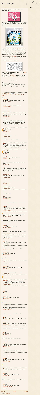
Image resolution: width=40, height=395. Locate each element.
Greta (4, 353)
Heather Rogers (5, 156)
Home (14, 391)
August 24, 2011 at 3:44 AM (6, 136)
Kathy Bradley (5, 280)
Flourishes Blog (14, 76)
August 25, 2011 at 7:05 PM (6, 334)
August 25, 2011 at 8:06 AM (6, 298)
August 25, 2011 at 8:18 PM (6, 346)
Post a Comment (5, 388)
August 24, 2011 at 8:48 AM (6, 177)
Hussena (4, 113)
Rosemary (4, 225)
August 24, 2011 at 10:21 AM (7, 216)
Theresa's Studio (5, 150)
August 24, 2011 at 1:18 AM (6, 116)
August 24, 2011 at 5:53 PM (6, 273)
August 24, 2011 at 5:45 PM (6, 268)
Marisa (4, 230)
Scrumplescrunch (5, 128)
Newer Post (3, 391)
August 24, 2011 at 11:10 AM (7, 227)
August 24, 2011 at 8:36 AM (6, 171)
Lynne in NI (4, 322)
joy (3, 219)
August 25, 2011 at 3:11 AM (6, 293)
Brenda (4, 246)
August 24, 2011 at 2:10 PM (6, 249)
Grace (4, 343)
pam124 (4, 305)
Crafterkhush (5, 99)
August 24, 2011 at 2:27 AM (6, 131)
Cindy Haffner (5, 261)
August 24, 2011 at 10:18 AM (7, 210)
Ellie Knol (4, 358)
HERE (25, 72)
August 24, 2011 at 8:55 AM (6, 183)
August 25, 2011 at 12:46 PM (7, 319)
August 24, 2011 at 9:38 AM (6, 198)
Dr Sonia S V (5, 252)
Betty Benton (5, 235)
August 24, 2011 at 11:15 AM (7, 233)
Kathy (4, 337)
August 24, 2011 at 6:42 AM (6, 153)
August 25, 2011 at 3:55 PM (6, 324)
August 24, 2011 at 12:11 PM (7, 238)
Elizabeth (4, 206)
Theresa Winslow (12, 75)
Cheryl (4, 104)
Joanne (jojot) (5, 266)
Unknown (4, 296)
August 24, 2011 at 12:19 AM (7, 101)
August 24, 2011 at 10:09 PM (7, 284)
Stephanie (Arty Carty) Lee (7, 174)
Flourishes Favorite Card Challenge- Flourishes (15, 94)
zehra (4, 332)
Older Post (26, 391)
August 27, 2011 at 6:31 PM (6, 375)
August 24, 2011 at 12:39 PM (7, 244)
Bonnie (4, 241)
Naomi (4, 143)
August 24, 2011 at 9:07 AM (6, 188)
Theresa (4, 368)
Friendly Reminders (13, 56)
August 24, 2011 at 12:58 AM (7, 106)
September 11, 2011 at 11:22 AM (7, 386)
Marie (4, 373)
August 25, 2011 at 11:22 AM (7, 309)
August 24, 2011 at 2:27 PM (6, 254)
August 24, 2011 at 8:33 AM (6, 164)
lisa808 (4, 291)
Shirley (4, 384)
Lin (3, 167)
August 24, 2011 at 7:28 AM (6, 158)
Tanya (4, 317)
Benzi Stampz (7, 3)
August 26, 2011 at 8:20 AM (6, 361)
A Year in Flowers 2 (18, 48)
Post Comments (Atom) (7, 393)
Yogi (4, 196)
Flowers (22, 94)
